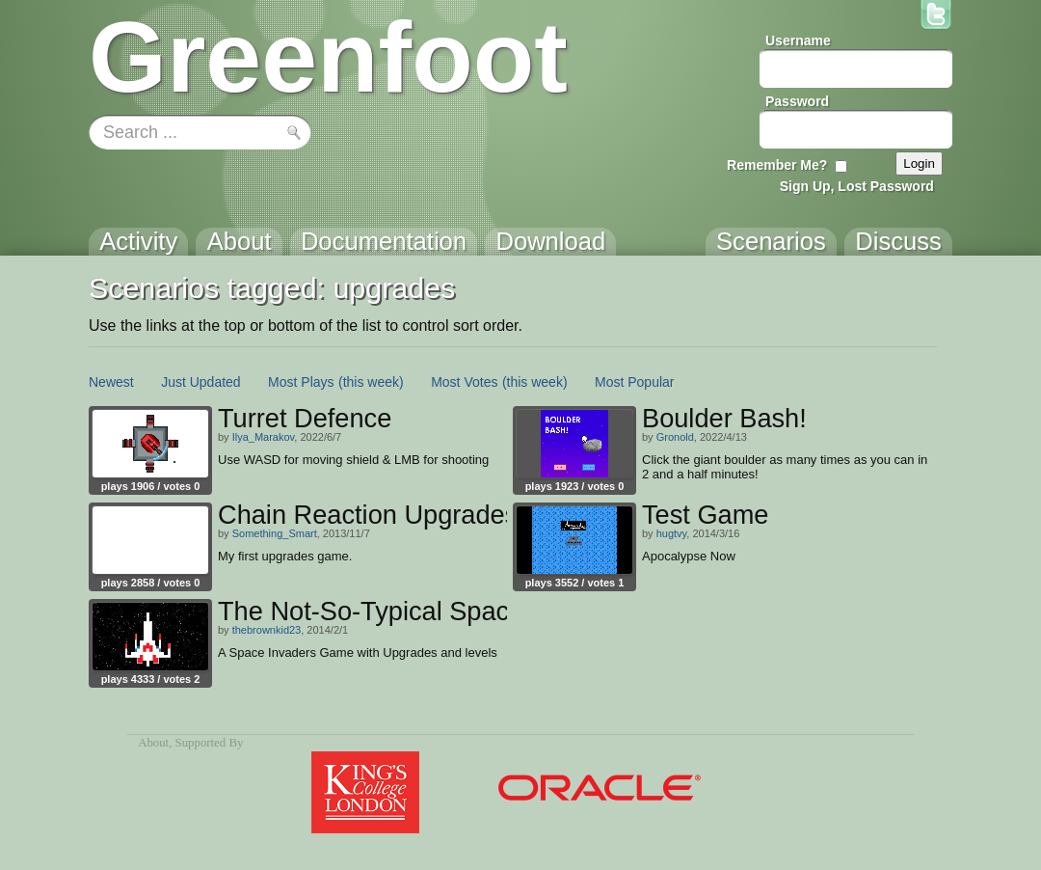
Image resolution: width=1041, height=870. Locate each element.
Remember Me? (777, 165)
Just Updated (201, 382)
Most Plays (301, 382)
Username (798, 40)
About (153, 742)
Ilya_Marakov (263, 437)
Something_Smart (274, 533)
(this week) (371, 382)
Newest (111, 382)
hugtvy (671, 533)
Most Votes (464, 382)
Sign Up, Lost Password (857, 186)
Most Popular (634, 382)
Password (797, 101)
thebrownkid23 (267, 630)
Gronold (675, 437)
